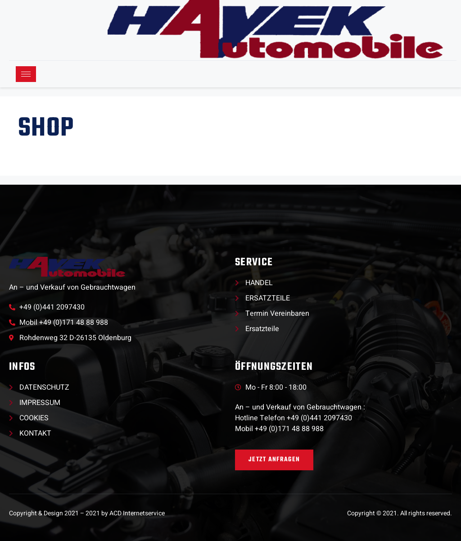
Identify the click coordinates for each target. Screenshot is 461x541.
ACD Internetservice (137, 513)
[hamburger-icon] (26, 74)
